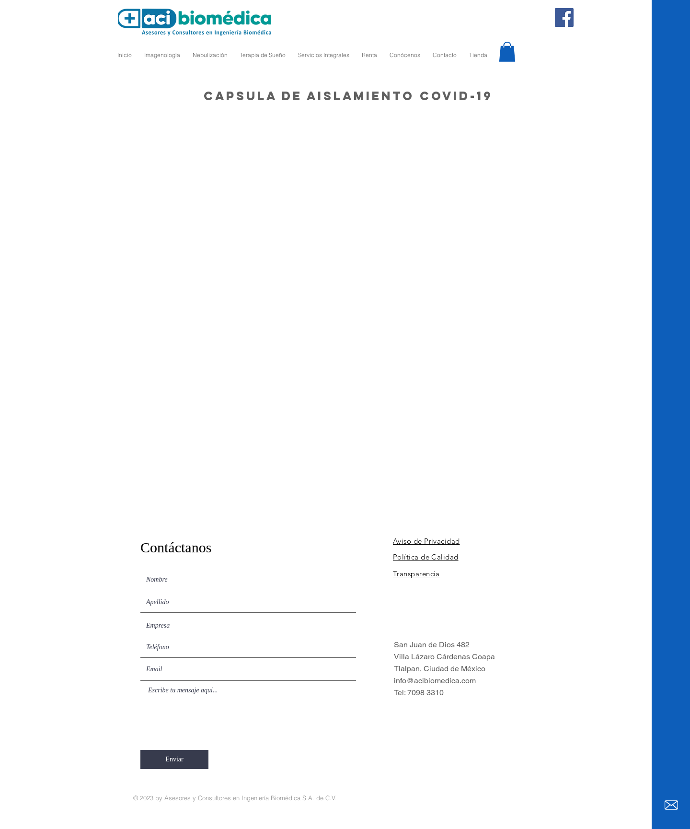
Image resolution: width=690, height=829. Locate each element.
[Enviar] (174, 759)
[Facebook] (564, 17)
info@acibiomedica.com (435, 680)
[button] (507, 52)
